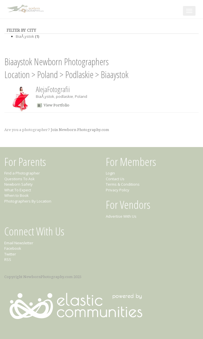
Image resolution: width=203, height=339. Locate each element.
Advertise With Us (121, 216)
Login (110, 173)
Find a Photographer (22, 173)
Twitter (10, 254)
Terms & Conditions (123, 184)
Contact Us (115, 178)
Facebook (12, 248)
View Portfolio (56, 105)
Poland (47, 74)
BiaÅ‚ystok (25, 36)
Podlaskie (79, 74)
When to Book (16, 195)
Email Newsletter (18, 242)
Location (17, 74)
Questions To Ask (19, 178)
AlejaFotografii (53, 89)
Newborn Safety (18, 184)
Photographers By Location (27, 201)
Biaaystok (114, 74)
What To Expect (17, 190)
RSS (7, 259)
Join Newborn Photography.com (80, 130)
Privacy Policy (117, 190)
